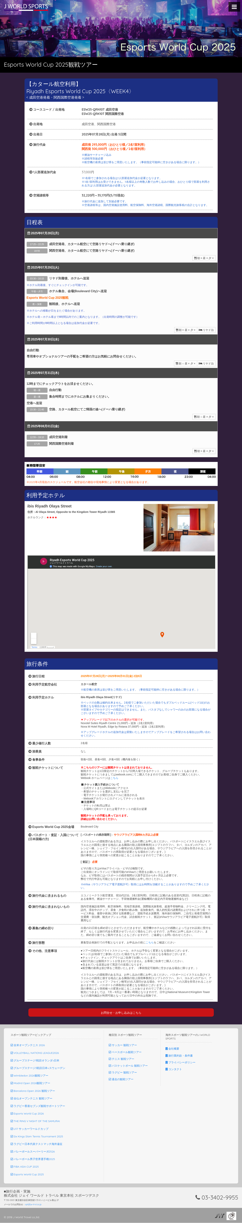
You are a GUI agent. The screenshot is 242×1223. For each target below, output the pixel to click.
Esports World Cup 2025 (27, 1174)
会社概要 (172, 1049)
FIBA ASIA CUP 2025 (25, 1167)
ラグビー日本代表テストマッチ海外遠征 (36, 1144)
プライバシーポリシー (181, 1062)
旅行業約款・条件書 (179, 1056)
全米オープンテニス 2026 (28, 1045)
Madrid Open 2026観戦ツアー (30, 1083)
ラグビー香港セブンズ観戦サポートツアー (38, 1106)
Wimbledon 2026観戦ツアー (29, 1075)
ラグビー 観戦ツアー (123, 1072)
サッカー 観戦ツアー (123, 1045)
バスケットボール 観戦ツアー (128, 1066)
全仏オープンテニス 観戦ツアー (31, 1098)
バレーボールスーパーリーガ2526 (33, 1151)
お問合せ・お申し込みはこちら (121, 1012)
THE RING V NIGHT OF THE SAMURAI (35, 1121)
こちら (114, 777)
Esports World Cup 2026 (27, 1113)
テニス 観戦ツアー (121, 1059)
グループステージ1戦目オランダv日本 (35, 1060)
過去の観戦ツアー (121, 1079)
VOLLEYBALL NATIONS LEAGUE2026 (35, 1053)
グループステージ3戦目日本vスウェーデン (38, 1068)
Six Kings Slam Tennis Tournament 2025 (37, 1136)
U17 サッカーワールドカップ (29, 1129)
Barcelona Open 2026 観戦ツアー (33, 1091)
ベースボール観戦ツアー (125, 1052)
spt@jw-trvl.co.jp (33, 1204)
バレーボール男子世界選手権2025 (33, 1159)
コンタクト (174, 1069)
